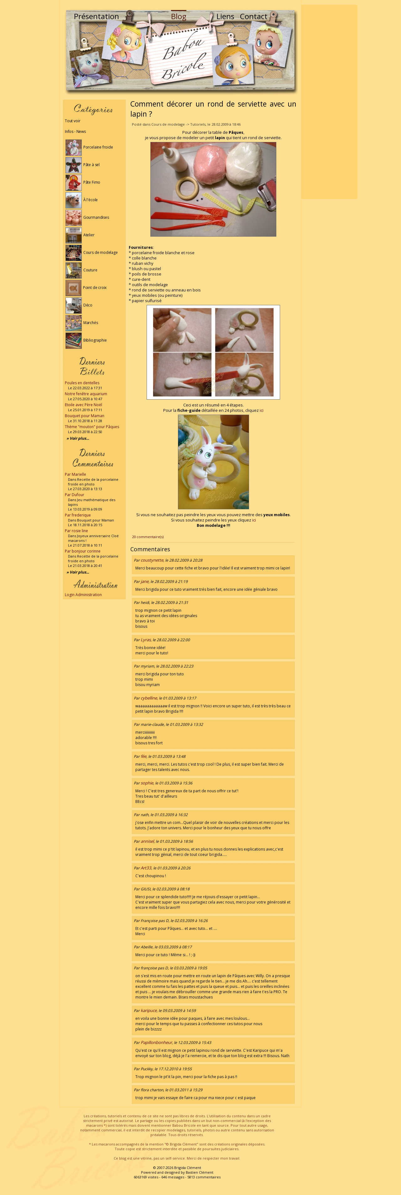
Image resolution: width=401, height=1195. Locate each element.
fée (143, 756)
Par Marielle (75, 474)
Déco (78, 305)
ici (261, 410)
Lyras (146, 639)
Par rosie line (76, 530)
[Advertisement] (329, 102)
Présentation (96, 16)
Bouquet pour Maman (84, 415)
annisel (147, 841)
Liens (225, 16)
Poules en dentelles (82, 382)
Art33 (146, 868)
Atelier (80, 235)
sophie (147, 783)
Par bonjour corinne (83, 551)
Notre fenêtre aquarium (86, 393)
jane (144, 581)
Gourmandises (87, 217)
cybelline (149, 698)
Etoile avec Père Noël (83, 404)
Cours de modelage (91, 252)
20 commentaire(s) (148, 536)
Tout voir (72, 120)
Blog (178, 16)
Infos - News (75, 131)
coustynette (152, 560)
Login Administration (83, 594)
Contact (254, 16)
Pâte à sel (82, 164)
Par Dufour (74, 494)
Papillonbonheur (156, 1042)
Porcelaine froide (89, 147)
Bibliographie (86, 340)
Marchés (81, 322)
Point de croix (86, 287)
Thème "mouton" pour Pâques (92, 426)
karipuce (149, 1010)
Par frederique (78, 515)
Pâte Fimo (82, 182)
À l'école (81, 199)
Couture (81, 270)
